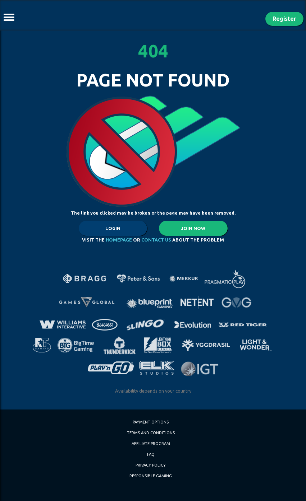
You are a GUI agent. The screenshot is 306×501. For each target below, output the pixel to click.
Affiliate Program (151, 443)
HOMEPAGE (119, 239)
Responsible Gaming (150, 476)
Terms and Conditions (151, 433)
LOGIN (112, 228)
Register (284, 18)
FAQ (151, 454)
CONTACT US (156, 239)
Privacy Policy (151, 465)
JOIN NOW (193, 228)
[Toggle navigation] (9, 17)
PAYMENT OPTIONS (151, 422)
